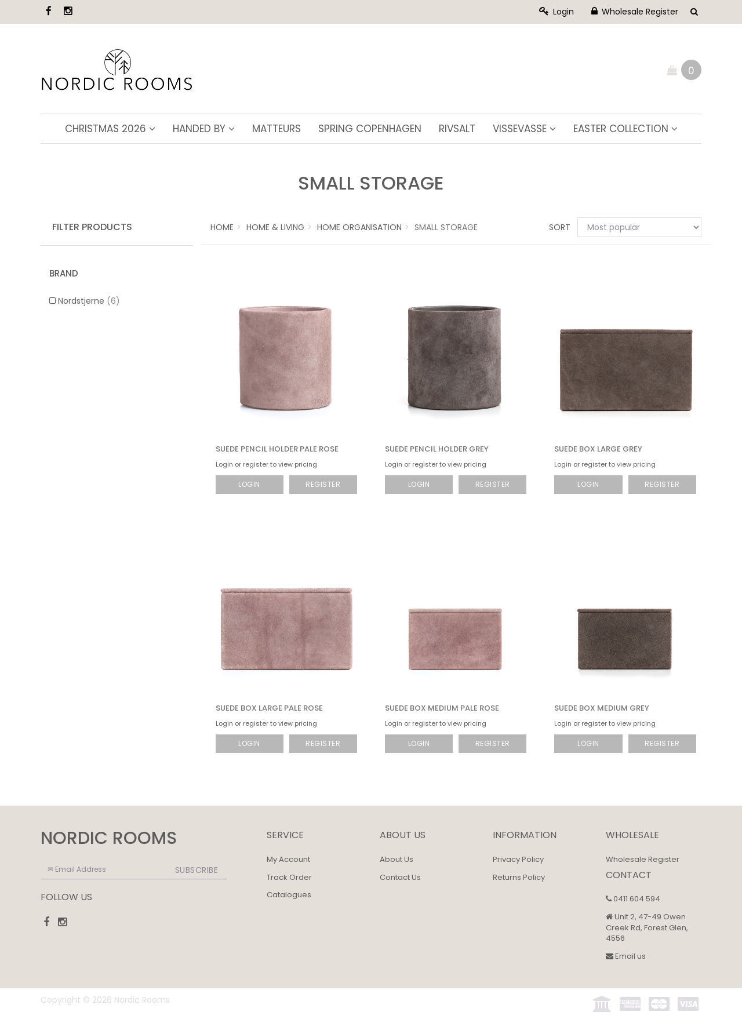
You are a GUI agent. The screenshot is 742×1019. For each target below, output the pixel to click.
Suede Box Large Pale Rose (269, 708)
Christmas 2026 (110, 129)
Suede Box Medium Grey (601, 708)
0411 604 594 (633, 898)
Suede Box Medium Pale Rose (442, 708)
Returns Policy (519, 877)
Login (556, 11)
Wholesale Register (634, 11)
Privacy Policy (518, 859)
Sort (559, 227)
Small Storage (446, 227)
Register (322, 484)
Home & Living (275, 227)
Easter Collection (625, 129)
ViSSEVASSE (524, 129)
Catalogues (289, 894)
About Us (396, 859)
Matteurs (276, 129)
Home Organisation (359, 227)
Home (222, 227)
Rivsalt (457, 129)
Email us (626, 956)
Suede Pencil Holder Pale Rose (277, 448)
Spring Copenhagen (369, 129)
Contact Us (400, 877)
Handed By (204, 129)
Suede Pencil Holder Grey (437, 448)
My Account (288, 859)
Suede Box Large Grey (598, 448)
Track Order (289, 877)
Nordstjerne (89, 301)
